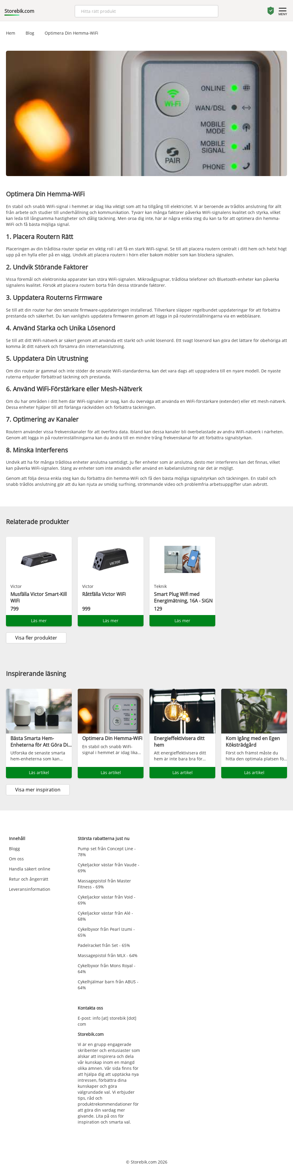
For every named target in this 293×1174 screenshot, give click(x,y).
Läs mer (39, 620)
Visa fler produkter (36, 637)
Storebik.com (19, 11)
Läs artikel (39, 772)
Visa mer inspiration (37, 789)
